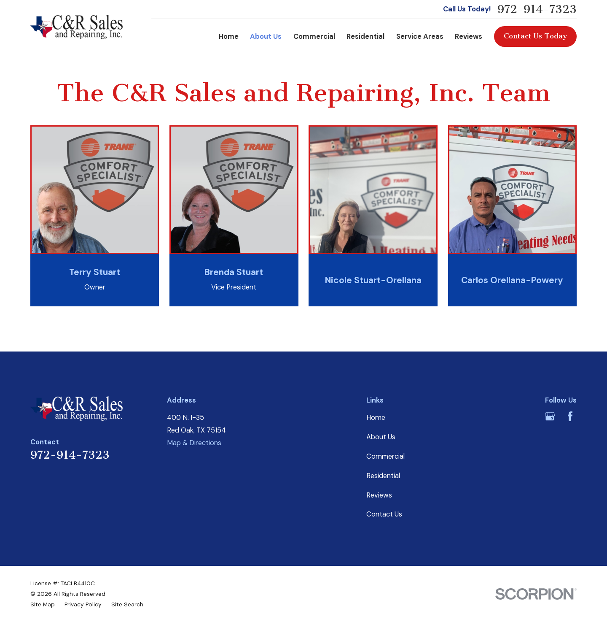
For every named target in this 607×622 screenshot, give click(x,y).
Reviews (379, 495)
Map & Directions (194, 442)
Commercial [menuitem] (314, 36)
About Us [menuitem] (266, 36)
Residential (383, 475)
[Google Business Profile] (550, 416)
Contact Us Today (535, 36)
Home (375, 417)
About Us (380, 437)
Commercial (385, 456)
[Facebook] (570, 416)
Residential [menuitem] (365, 36)
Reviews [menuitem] (468, 36)
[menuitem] (42, 604)
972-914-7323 (537, 9)
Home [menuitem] (229, 36)
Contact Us (384, 514)
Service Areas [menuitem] (419, 36)
